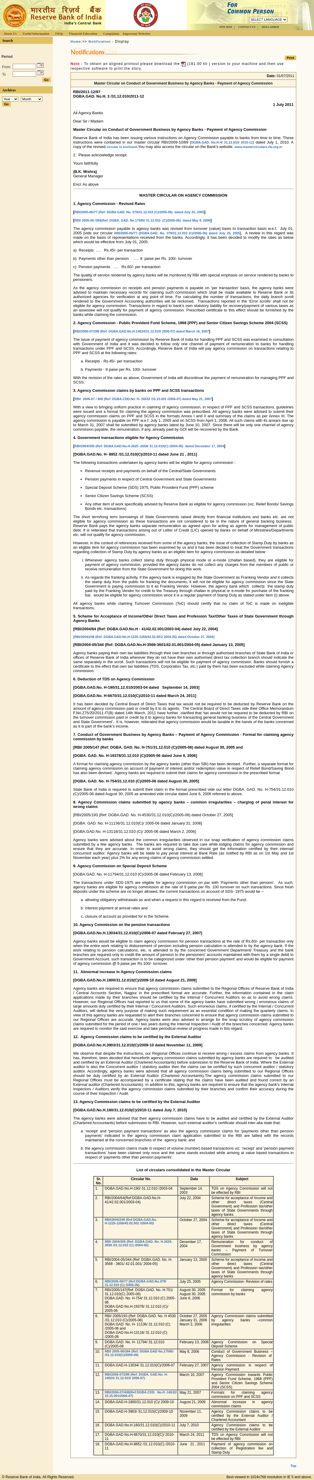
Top (293, 1466)
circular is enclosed (122, 147)
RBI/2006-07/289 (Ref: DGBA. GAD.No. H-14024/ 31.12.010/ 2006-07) (136, 1376)
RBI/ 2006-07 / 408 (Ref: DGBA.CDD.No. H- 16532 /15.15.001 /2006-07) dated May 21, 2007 (143, 399)
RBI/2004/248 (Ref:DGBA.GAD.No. (131, 1219)
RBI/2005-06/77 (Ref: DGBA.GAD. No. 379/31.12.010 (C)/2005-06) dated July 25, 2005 (139, 212)
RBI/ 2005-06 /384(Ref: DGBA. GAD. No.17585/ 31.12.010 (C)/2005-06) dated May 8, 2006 (142, 220)
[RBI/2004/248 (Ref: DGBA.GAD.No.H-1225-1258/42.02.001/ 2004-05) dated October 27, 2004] (143, 637)
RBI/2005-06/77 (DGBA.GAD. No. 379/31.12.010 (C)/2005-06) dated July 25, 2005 (177, 233)
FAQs (59, 33)
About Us (10, 33)
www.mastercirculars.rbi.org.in (258, 147)
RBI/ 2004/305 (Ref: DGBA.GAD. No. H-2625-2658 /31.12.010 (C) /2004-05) (138, 1243)
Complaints (111, 33)
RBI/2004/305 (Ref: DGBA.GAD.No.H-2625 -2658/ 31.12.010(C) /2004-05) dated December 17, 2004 (149, 446)
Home (76, 41)
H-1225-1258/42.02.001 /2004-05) (129, 1223)
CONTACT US (246, 27)
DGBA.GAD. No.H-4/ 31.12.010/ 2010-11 (222, 142)
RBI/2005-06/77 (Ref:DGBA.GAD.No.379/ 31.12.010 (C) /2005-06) (135, 1283)
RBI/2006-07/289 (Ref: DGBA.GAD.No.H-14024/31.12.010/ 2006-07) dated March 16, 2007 (141, 331)
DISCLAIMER (270, 27)
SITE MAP (225, 27)
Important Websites (136, 33)
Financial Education (83, 33)
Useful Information (36, 33)
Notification (100, 41)
